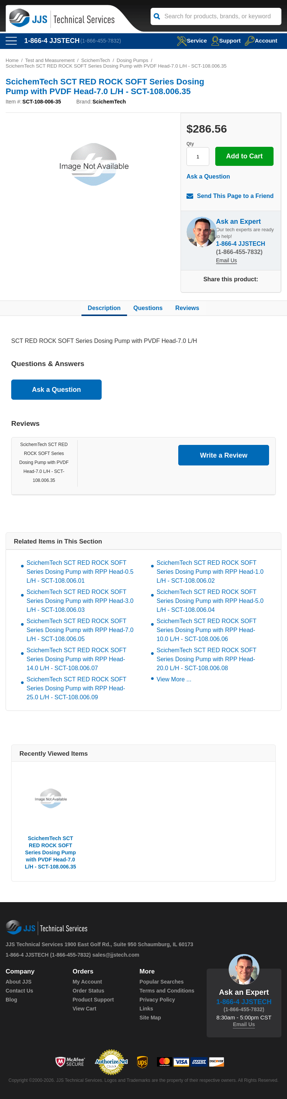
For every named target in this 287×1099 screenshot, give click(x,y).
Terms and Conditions (166, 991)
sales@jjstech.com (115, 955)
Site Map (150, 1018)
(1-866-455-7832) (100, 41)
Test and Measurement (49, 60)
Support (226, 40)
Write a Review (223, 455)
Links (146, 1009)
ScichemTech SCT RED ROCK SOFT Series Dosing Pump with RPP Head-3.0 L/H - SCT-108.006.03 (80, 601)
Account (261, 40)
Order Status (88, 991)
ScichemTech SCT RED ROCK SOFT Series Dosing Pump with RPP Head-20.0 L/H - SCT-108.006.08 (206, 659)
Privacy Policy (157, 1000)
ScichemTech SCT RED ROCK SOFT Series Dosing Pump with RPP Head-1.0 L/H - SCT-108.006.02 (210, 572)
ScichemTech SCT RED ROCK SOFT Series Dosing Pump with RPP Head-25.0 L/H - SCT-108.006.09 (76, 688)
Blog (11, 1000)
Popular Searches (161, 982)
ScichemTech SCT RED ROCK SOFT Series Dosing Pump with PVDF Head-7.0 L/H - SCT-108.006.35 (43, 462)
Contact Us (19, 991)
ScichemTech (95, 60)
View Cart (84, 1009)
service (192, 40)
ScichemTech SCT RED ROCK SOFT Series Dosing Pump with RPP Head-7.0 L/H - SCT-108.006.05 (80, 630)
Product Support (93, 1000)
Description (104, 308)
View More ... (174, 679)
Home (12, 60)
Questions (148, 308)
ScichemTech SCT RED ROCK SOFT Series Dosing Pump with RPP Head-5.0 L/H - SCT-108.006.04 (210, 601)
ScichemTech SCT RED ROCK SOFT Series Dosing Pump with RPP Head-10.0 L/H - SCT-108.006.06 (206, 630)
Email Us (226, 260)
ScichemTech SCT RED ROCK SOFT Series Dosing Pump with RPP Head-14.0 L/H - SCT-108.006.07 (76, 659)
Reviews (187, 308)
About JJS (18, 982)
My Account (87, 982)
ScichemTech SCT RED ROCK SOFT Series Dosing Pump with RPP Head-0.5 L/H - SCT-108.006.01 (80, 572)
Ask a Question (208, 176)
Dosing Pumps (132, 60)
